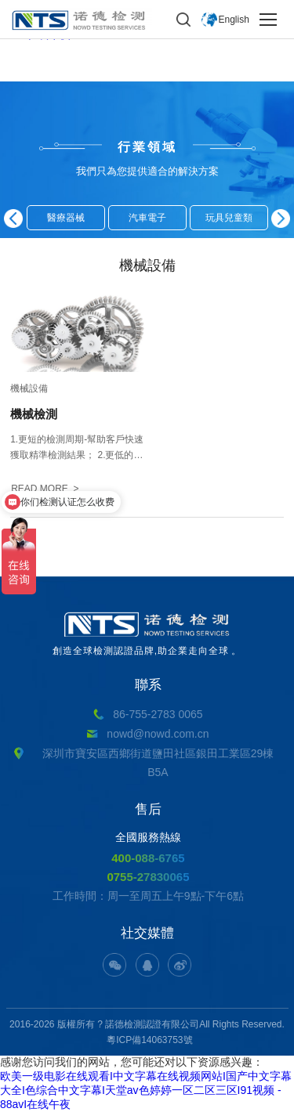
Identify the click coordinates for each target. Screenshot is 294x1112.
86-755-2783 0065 (157, 714)
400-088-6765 (147, 858)
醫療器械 (66, 217)
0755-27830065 (148, 876)
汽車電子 (147, 217)
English (234, 19)
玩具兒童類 (228, 217)
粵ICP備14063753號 (149, 1039)
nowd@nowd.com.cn (158, 733)
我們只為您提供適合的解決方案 (147, 171)
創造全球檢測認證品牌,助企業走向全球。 (147, 634)
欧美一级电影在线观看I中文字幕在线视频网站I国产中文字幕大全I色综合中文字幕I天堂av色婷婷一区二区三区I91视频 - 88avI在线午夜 (146, 1090)
